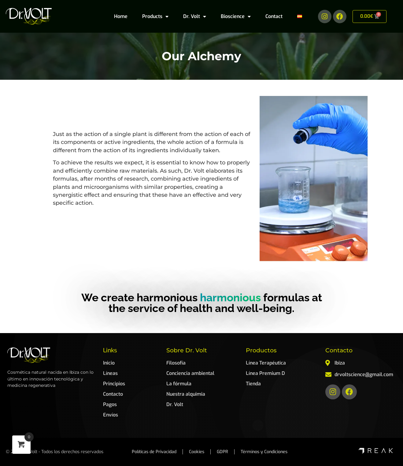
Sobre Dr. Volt (186, 350)
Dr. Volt (194, 16)
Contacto (339, 350)
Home (121, 16)
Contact (274, 16)
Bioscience (236, 16)
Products (155, 16)
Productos (261, 350)
